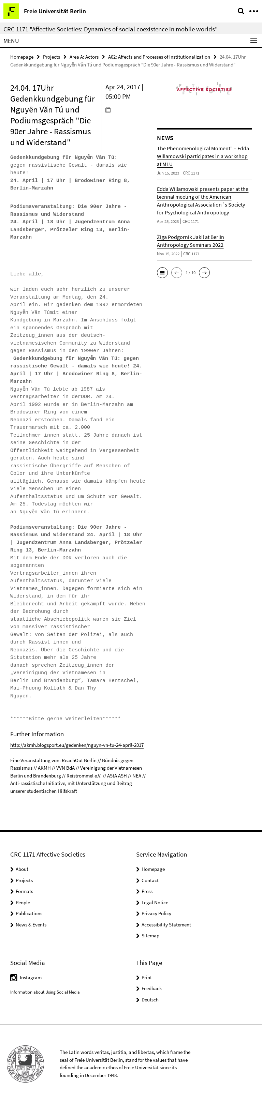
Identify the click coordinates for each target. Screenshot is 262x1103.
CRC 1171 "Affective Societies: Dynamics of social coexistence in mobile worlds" (110, 29)
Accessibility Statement (166, 924)
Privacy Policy (156, 913)
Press (147, 891)
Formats (24, 891)
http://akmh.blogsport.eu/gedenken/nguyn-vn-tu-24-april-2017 (77, 745)
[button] (162, 272)
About (22, 869)
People (23, 902)
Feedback (152, 988)
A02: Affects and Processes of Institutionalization (159, 57)
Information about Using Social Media (45, 992)
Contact (150, 880)
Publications (29, 913)
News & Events (31, 924)
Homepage (21, 57)
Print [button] (147, 977)
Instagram (31, 977)
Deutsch (150, 999)
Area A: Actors (84, 57)
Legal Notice (155, 902)
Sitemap (150, 935)
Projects (51, 57)
